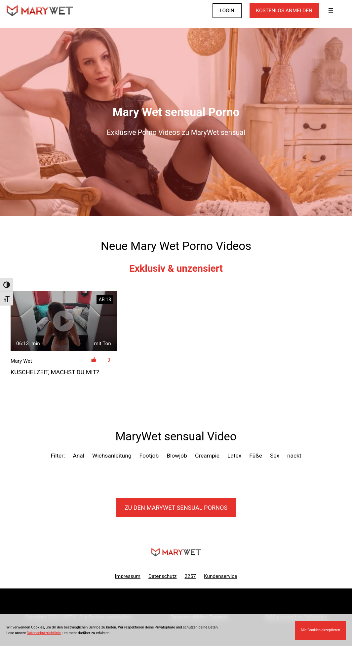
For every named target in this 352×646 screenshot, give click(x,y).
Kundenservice (220, 576)
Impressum (127, 576)
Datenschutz (162, 576)
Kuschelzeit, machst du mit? (55, 372)
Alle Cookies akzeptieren (320, 630)
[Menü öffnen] (331, 11)
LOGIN (227, 11)
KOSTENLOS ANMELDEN (284, 11)
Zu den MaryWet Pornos (176, 507)
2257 (190, 576)
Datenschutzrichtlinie (44, 633)
